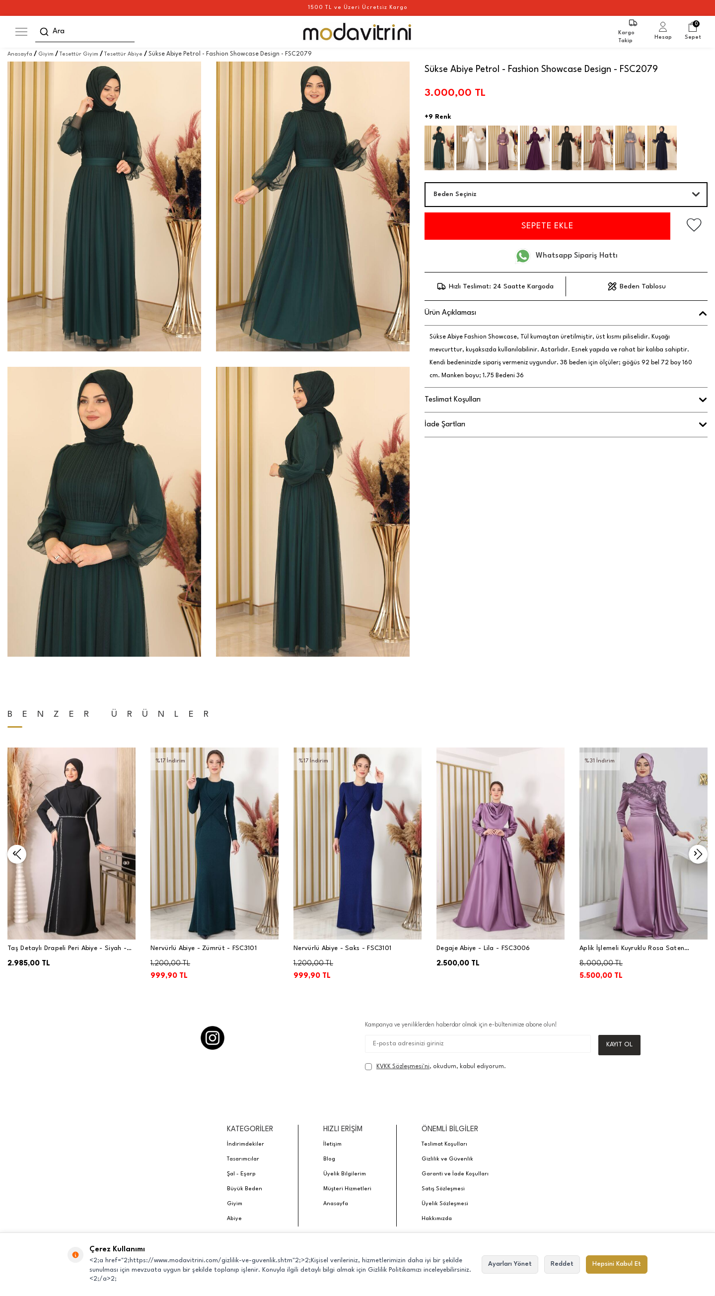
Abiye (234, 1219)
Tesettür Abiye (123, 54)
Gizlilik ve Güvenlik (447, 1159)
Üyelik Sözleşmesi (445, 1204)
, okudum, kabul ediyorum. (435, 1066)
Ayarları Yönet (510, 1264)
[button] (16, 854)
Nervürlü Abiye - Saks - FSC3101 (342, 948)
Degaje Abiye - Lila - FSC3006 (483, 948)
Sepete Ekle (547, 226)
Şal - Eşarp (241, 1174)
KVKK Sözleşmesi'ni (402, 1067)
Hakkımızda (437, 1219)
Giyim (46, 54)
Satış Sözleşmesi (443, 1189)
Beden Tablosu (637, 286)
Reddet (562, 1264)
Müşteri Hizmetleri (347, 1189)
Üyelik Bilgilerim (344, 1174)
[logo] (358, 32)
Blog (329, 1159)
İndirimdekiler (245, 1144)
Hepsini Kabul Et (616, 1264)
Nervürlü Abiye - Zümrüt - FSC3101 (203, 948)
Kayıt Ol (619, 1044)
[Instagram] (212, 1038)
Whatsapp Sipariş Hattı (566, 256)
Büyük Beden (244, 1189)
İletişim (332, 1144)
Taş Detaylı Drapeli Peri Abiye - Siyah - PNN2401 (67, 949)
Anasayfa (19, 54)
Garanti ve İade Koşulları (455, 1174)
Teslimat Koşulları (444, 1144)
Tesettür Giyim (79, 54)
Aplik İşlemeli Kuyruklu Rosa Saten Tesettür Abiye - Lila (631, 949)
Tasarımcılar (243, 1159)
